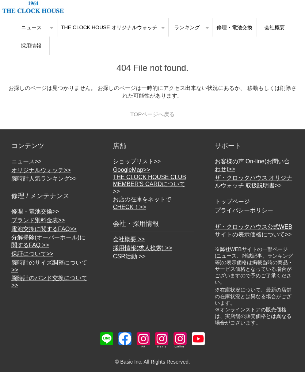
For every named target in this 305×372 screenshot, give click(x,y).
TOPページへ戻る (152, 114)
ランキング (187, 27)
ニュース (31, 27)
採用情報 (31, 46)
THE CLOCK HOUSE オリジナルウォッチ (109, 27)
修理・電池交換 (234, 27)
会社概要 (274, 27)
